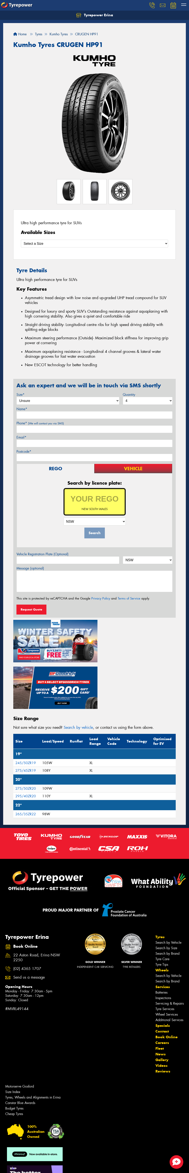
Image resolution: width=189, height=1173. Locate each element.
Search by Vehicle (168, 893)
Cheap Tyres (14, 1065)
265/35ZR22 (25, 765)
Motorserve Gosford (19, 1037)
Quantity (129, 394)
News (160, 1005)
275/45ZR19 (25, 721)
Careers (162, 993)
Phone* (40, 423)
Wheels (162, 921)
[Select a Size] (94, 244)
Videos (161, 1016)
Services (162, 938)
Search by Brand (167, 904)
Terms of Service (129, 598)
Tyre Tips (161, 915)
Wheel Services (166, 965)
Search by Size (166, 899)
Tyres (160, 888)
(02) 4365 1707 (27, 919)
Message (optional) (30, 568)
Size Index (12, 1043)
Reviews (162, 1022)
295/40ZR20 (25, 747)
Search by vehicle (78, 678)
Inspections (163, 949)
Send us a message (29, 928)
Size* (20, 394)
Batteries (161, 943)
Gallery (161, 1011)
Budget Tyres (14, 1059)
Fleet (159, 999)
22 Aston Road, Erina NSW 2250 (36, 909)
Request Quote (31, 609)
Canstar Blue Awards (20, 1054)
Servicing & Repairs (169, 954)
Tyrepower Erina (94, 15)
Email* (21, 437)
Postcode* (23, 451)
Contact (162, 982)
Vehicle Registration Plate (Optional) (42, 554)
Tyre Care (162, 910)
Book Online (166, 988)
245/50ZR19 (25, 714)
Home (20, 34)
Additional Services (169, 971)
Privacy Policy (100, 598)
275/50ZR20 (25, 739)
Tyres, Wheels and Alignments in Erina (33, 1048)
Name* (21, 409)
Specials (162, 976)
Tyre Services (164, 960)
